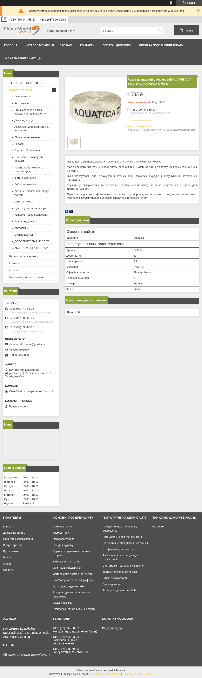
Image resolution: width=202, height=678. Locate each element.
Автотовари (21, 103)
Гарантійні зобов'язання (18, 538)
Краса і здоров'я (24, 221)
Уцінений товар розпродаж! (31, 214)
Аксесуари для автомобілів (119, 590)
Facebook (158, 526)
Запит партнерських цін (22, 58)
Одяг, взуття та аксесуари (30, 208)
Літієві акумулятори (115, 578)
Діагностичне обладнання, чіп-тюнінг (125, 543)
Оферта (8, 569)
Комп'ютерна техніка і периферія (73, 580)
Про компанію (11, 551)
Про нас (66, 45)
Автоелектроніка (63, 526)
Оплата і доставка (117, 45)
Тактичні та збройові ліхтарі (120, 571)
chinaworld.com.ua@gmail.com (27, 344)
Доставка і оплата (14, 532)
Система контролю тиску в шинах (123, 565)
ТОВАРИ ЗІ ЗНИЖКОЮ (26, 83)
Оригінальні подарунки (67, 567)
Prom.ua (120, 670)
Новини (14, 263)
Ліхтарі (18, 143)
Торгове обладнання (27, 150)
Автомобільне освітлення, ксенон (123, 536)
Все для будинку (63, 545)
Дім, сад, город (23, 120)
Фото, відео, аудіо (25, 177)
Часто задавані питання (26, 277)
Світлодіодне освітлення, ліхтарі (73, 573)
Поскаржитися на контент (106, 674)
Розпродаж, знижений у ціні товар (74, 608)
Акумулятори (22, 96)
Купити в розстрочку (23, 256)
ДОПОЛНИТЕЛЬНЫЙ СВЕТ (31, 241)
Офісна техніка (23, 201)
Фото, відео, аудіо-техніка (69, 586)
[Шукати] (159, 30)
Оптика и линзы (24, 234)
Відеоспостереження (27, 137)
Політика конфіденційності (138, 674)
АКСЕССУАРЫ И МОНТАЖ (31, 247)
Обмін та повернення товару (161, 45)
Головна (10, 45)
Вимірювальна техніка (66, 561)
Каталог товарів (38, 45)
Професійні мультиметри (118, 549)
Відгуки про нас (12, 545)
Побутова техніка (25, 184)
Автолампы (21, 227)
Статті (13, 270)
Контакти (87, 45)
